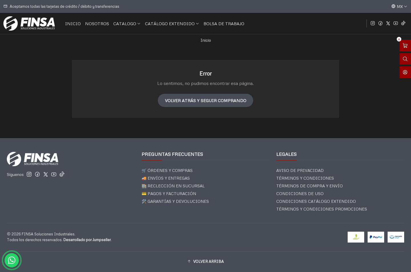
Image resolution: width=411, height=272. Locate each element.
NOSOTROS (97, 23)
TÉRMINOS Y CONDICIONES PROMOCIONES (321, 209)
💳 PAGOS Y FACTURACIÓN (169, 193)
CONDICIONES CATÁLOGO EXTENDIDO (316, 201)
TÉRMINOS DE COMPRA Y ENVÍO (309, 185)
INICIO (73, 23)
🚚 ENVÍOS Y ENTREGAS (166, 178)
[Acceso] (405, 72)
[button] (205, 261)
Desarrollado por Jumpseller (87, 239)
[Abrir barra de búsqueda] (405, 59)
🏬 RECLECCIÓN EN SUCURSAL (173, 185)
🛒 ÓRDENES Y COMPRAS (167, 170)
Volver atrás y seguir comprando (205, 100)
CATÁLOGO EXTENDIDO (172, 23)
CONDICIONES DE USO (300, 193)
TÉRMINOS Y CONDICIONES (305, 178)
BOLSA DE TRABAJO (224, 23)
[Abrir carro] (405, 45)
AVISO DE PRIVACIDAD (300, 170)
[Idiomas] (399, 6)
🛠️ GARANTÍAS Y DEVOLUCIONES (175, 201)
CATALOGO (127, 23)
